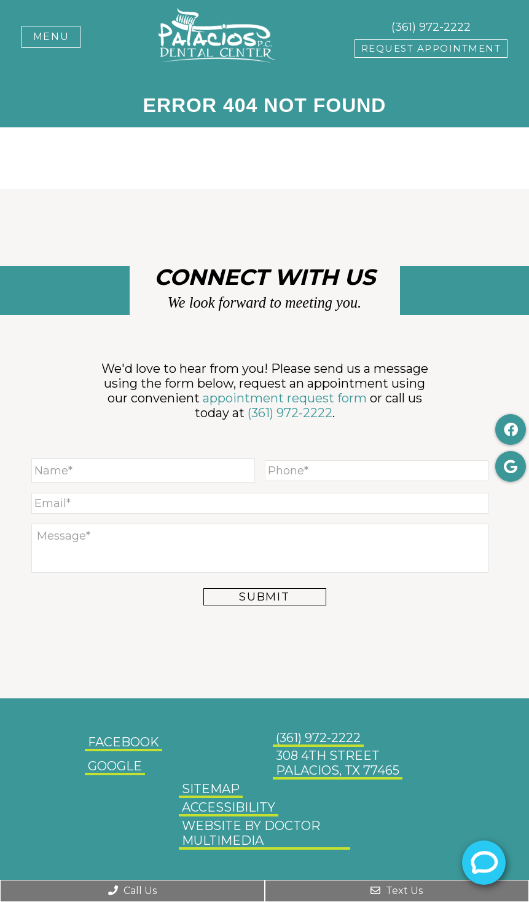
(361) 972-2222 (431, 27)
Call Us (132, 890)
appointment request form (285, 398)
